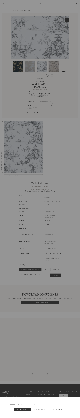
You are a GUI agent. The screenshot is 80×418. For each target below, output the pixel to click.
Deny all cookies (40, 409)
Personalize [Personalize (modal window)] (57, 409)
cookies (12, 404)
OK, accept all (22, 409)
